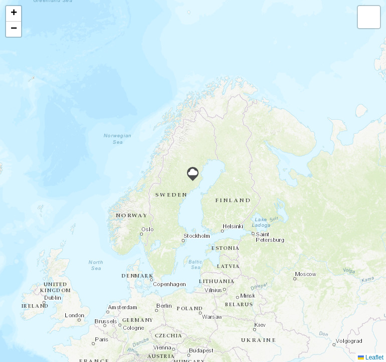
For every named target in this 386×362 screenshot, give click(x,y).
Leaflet (370, 357)
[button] (193, 174)
